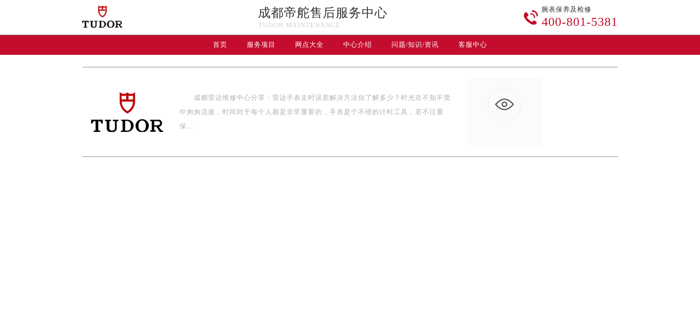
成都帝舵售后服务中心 (323, 13)
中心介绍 (357, 44)
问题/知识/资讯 (415, 44)
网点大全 (309, 44)
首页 (220, 44)
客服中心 (472, 44)
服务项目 (261, 44)
